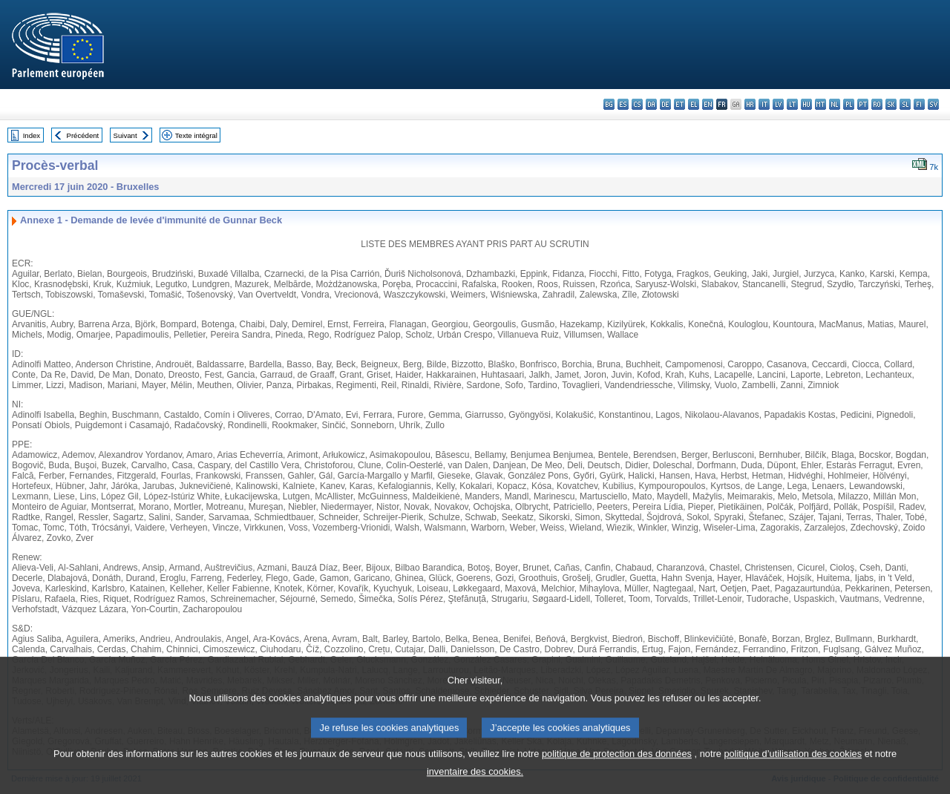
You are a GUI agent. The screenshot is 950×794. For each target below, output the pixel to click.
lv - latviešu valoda (778, 104)
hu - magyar (806, 104)
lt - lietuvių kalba (792, 104)
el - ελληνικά (693, 104)
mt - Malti (820, 104)
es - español (623, 104)
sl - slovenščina (905, 104)
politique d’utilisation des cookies (793, 767)
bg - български (609, 104)
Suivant (125, 135)
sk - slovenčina (891, 104)
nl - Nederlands (834, 104)
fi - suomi (919, 104)
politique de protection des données (617, 767)
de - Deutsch (665, 104)
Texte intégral (196, 135)
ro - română (876, 104)
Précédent (83, 135)
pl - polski (848, 104)
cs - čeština (637, 104)
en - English (707, 104)
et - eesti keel (679, 104)
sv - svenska (933, 104)
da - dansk (651, 104)
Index (31, 135)
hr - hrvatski (750, 104)
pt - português (862, 104)
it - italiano (764, 104)
